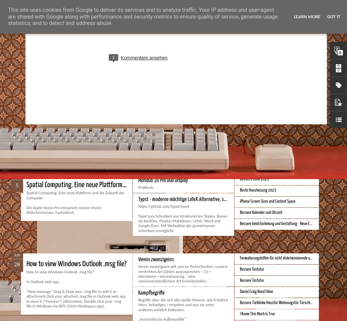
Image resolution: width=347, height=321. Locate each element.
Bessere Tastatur (252, 269)
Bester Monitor (44, 120)
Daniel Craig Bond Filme (256, 292)
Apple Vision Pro (251, 136)
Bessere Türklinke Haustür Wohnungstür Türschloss (277, 303)
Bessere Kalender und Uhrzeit (261, 213)
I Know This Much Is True (257, 314)
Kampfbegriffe (151, 293)
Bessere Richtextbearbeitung (261, 114)
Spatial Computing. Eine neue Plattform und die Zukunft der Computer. (112, 185)
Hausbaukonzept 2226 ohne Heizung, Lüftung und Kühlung (282, 125)
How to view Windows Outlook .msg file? (76, 264)
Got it (333, 17)
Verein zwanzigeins (156, 260)
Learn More (307, 17)
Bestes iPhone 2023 (254, 179)
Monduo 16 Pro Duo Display (163, 180)
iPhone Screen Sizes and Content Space (267, 201)
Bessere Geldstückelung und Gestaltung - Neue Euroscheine (283, 224)
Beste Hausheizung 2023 (258, 190)
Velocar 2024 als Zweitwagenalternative (175, 116)
